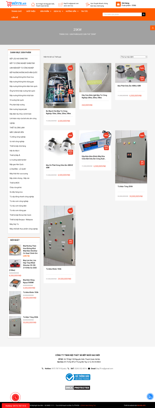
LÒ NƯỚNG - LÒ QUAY (18, 169)
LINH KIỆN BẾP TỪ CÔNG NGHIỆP (22, 68)
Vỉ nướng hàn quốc (17, 100)
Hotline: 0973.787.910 (16, 406)
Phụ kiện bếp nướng (17, 105)
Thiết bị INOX (14, 183)
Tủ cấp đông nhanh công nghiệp (22, 197)
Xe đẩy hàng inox (16, 192)
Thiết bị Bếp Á (15, 155)
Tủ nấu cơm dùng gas (18, 210)
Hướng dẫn (71, 11)
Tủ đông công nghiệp (18, 137)
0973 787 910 (68, 6)
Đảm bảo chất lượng (97, 6)
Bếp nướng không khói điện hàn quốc (23, 86)
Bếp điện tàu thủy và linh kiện (20, 114)
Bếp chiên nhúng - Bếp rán (19, 178)
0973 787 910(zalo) (59, 369)
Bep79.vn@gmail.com (71, 3)
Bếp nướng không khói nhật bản (22, 95)
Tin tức (84, 11)
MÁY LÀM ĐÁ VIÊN (17, 132)
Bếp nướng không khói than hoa (22, 77)
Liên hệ (14, 17)
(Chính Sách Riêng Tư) (88, 405)
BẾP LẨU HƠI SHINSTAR (19, 59)
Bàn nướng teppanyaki (18, 109)
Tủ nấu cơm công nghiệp (19, 201)
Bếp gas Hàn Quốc (16, 164)
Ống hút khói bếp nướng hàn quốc (22, 91)
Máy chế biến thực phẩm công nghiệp (24, 229)
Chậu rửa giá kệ (15, 187)
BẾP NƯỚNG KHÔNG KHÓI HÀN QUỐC (23, 72)
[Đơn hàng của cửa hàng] (133, 57)
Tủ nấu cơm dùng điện (18, 206)
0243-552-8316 (81, 369)
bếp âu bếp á (14, 151)
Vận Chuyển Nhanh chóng (99, 3)
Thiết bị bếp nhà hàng (18, 146)
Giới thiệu (30, 11)
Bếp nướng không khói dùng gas (22, 82)
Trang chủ (16, 11)
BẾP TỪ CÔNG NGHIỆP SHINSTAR (22, 63)
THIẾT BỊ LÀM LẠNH (17, 128)
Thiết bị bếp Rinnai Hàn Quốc (20, 215)
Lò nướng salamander (18, 160)
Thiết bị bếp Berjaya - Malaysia (21, 220)
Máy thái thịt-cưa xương (19, 174)
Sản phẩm (44, 11)
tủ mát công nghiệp (17, 141)
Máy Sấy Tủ (14, 224)
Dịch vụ (57, 11)
